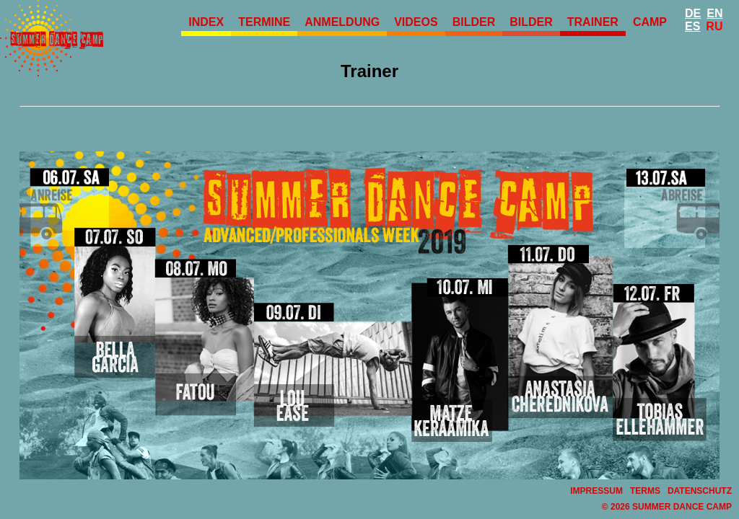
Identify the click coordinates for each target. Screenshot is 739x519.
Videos (415, 22)
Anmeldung (342, 22)
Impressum (596, 491)
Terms (645, 491)
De (693, 13)
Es (692, 26)
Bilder (474, 22)
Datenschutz (700, 491)
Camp (650, 22)
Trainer (592, 22)
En (714, 13)
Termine (264, 22)
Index (206, 22)
